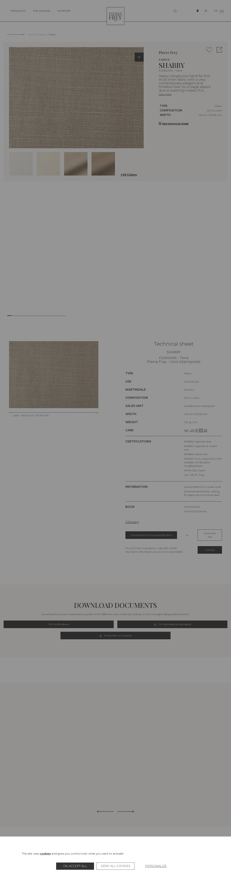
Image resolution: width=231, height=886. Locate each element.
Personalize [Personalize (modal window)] (156, 866)
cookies (45, 853)
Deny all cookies (115, 866)
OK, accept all (75, 866)
